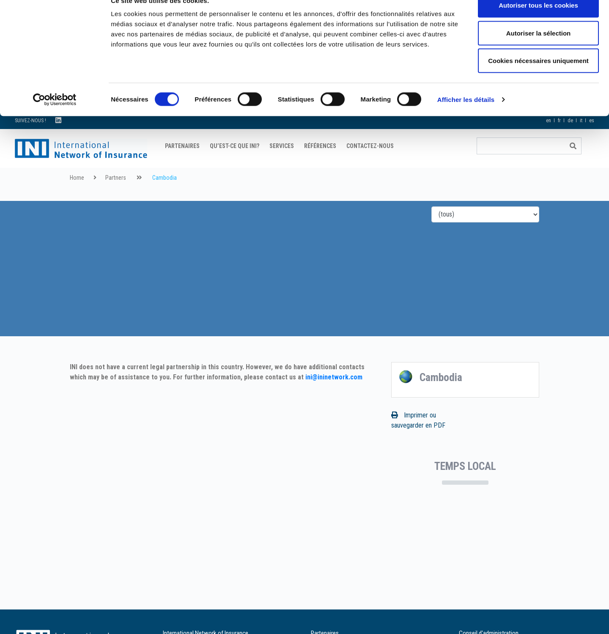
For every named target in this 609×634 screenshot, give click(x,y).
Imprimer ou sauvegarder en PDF (418, 441)
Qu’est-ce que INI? (234, 167)
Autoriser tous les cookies (538, 22)
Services (281, 167)
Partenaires (182, 167)
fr (559, 142)
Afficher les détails (465, 116)
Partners (115, 199)
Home (77, 199)
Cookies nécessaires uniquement (538, 77)
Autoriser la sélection (538, 50)
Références (320, 167)
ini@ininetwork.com (333, 398)
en (548, 142)
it (581, 142)
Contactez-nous (370, 167)
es (591, 142)
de (570, 142)
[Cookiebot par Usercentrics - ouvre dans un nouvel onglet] (55, 116)
